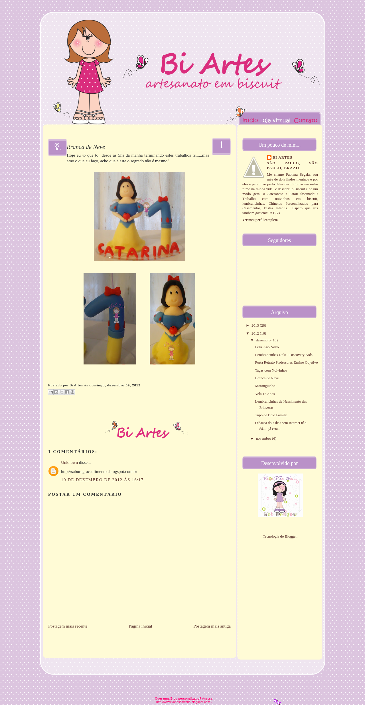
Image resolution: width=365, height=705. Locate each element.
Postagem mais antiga (212, 626)
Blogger (291, 536)
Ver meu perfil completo (260, 220)
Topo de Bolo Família (271, 415)
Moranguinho (265, 386)
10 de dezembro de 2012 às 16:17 (102, 479)
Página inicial (140, 626)
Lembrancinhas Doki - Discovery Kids (283, 354)
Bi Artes (283, 157)
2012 (256, 333)
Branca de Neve (86, 147)
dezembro (264, 340)
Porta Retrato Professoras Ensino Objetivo (286, 362)
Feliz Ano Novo (267, 347)
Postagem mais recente (67, 626)
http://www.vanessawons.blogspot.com (183, 702)
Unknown (69, 462)
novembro (264, 438)
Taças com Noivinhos (271, 370)
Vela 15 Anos (265, 394)
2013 (256, 325)
